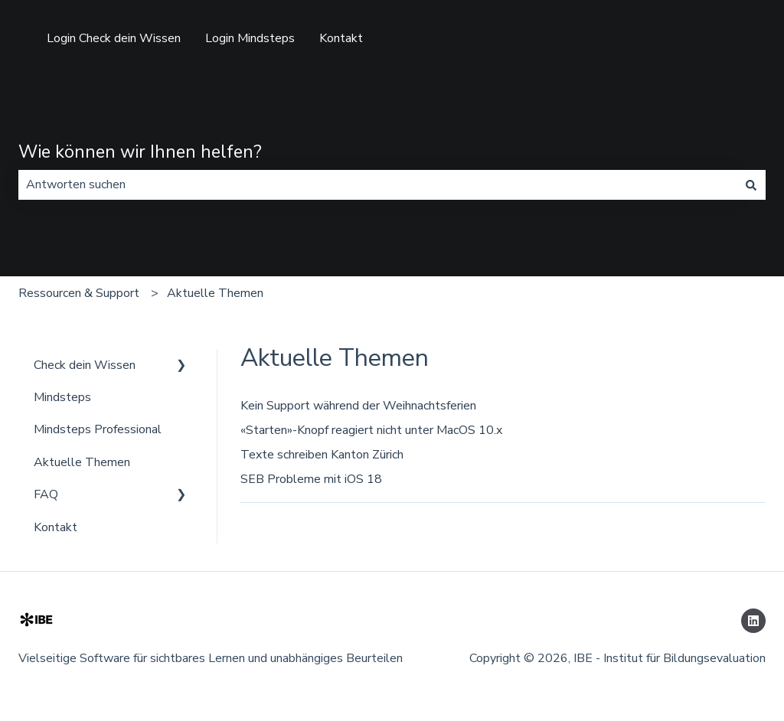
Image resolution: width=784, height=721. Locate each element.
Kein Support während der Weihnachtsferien (358, 405)
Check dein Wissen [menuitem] (85, 365)
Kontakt (341, 38)
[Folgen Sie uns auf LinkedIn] (753, 620)
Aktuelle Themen (215, 293)
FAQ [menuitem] (46, 494)
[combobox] (377, 184)
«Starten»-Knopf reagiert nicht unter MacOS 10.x (371, 430)
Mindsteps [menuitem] (62, 397)
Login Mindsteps (250, 38)
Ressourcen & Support (78, 293)
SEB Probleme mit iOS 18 (311, 479)
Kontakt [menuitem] (55, 527)
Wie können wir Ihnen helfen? (140, 152)
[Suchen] (751, 184)
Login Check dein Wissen (114, 38)
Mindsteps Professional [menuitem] (98, 429)
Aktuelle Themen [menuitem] (82, 462)
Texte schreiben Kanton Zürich (321, 454)
